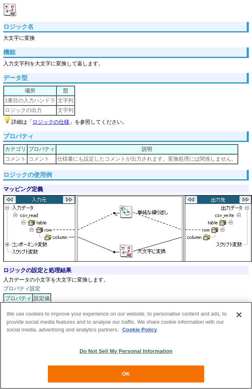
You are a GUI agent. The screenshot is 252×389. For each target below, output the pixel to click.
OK (126, 374)
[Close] (239, 315)
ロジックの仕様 (50, 122)
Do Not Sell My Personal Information (126, 351)
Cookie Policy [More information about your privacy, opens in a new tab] (139, 330)
